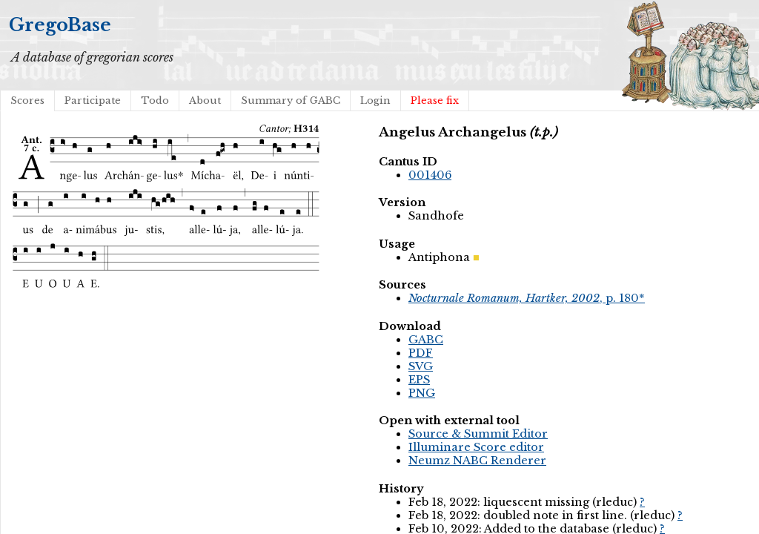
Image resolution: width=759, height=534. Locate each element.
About (205, 100)
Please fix (435, 100)
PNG (421, 393)
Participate (92, 100)
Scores (27, 100)
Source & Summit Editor (478, 434)
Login (375, 100)
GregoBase (60, 25)
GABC (425, 339)
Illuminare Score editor (476, 447)
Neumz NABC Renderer (477, 460)
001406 (429, 175)
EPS (419, 379)
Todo (155, 100)
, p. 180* (526, 298)
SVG (420, 366)
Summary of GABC (290, 100)
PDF (420, 353)
